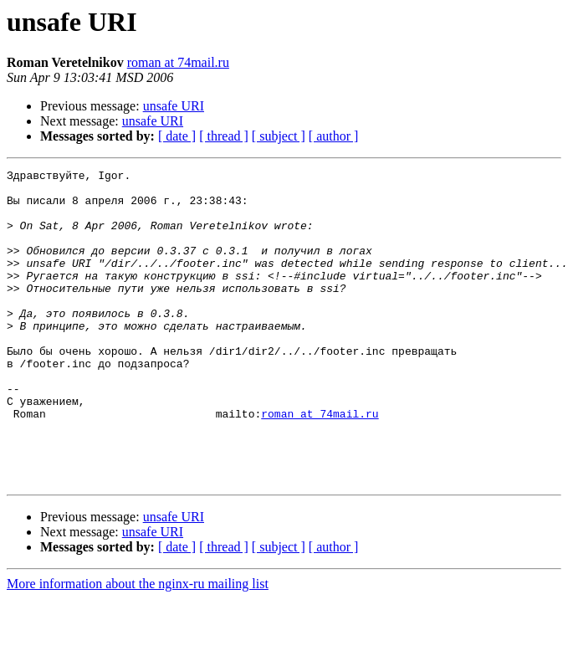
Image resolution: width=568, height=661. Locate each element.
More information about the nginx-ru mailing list (138, 646)
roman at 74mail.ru (178, 62)
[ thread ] (223, 136)
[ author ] (334, 136)
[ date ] (177, 136)
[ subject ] (278, 136)
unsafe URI (173, 106)
